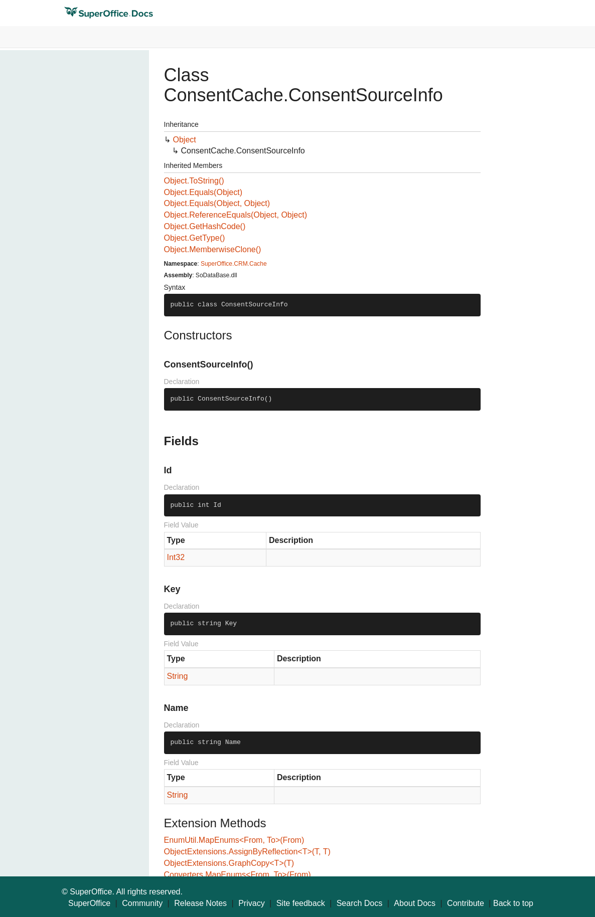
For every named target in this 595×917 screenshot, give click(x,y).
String (177, 676)
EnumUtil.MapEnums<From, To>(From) (234, 840)
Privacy (251, 903)
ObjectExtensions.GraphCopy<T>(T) (229, 863)
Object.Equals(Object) (203, 192)
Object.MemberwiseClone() (212, 249)
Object (184, 139)
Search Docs (360, 903)
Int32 (176, 557)
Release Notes (200, 903)
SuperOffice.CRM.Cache (234, 263)
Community (142, 903)
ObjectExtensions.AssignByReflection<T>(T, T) (247, 851)
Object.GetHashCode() (205, 226)
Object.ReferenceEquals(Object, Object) (235, 215)
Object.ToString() (194, 180)
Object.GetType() (194, 238)
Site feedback (300, 903)
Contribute (465, 903)
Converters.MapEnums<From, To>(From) (237, 874)
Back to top (513, 903)
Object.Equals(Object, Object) (217, 203)
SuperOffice (89, 903)
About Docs (414, 903)
